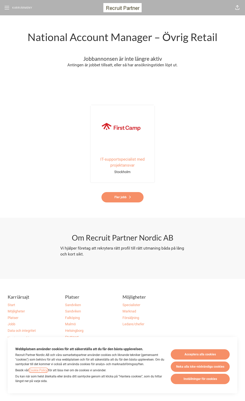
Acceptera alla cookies (200, 354)
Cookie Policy (38, 370)
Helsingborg (74, 331)
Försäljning (130, 318)
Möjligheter (16, 311)
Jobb (11, 324)
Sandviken (73, 305)
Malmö (70, 324)
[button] (237, 7)
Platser (13, 318)
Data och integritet (22, 331)
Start (11, 305)
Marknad (129, 311)
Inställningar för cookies (200, 379)
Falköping (72, 318)
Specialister (131, 305)
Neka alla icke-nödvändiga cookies (200, 366)
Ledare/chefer (133, 324)
